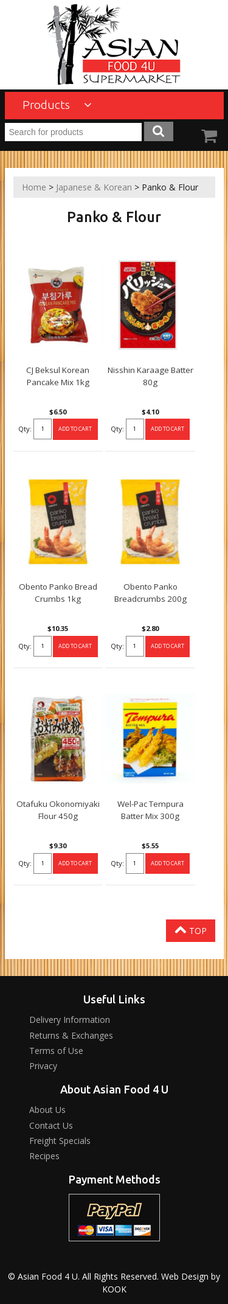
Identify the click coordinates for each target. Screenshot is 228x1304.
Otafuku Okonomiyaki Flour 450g (58, 809)
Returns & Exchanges (71, 1035)
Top (190, 929)
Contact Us (51, 1125)
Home (34, 187)
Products (57, 104)
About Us (47, 1109)
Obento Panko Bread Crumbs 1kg (58, 592)
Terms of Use (56, 1050)
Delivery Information (69, 1019)
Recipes (44, 1156)
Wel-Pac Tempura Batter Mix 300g (150, 809)
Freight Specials (60, 1140)
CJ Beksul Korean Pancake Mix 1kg (57, 376)
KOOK (114, 1289)
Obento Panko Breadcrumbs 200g (150, 592)
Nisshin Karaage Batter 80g (150, 376)
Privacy (43, 1066)
